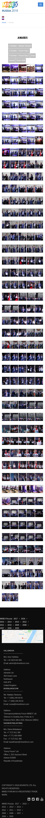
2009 (17, 625)
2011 (2, 625)
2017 (16, 619)
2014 (9, 622)
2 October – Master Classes (20, 46)
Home (4, 22)
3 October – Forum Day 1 (19, 51)
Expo (33, 56)
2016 (23, 619)
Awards (12, 60)
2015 (2, 622)
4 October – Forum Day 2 (19, 56)
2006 (9, 628)
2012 (24, 622)
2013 (17, 622)
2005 (17, 628)
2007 (2, 628)
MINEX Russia (6, 619)
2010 (9, 625)
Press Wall (21, 60)
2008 (24, 625)
